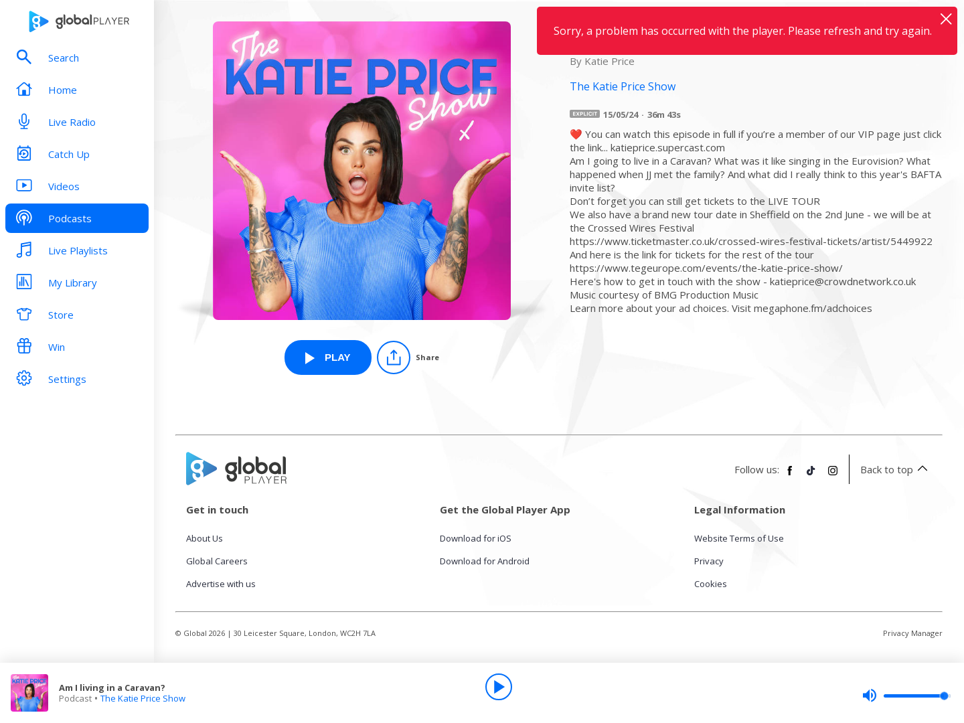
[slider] (906, 695)
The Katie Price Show (142, 698)
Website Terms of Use (739, 538)
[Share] (408, 357)
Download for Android (485, 561)
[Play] (498, 686)
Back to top (896, 469)
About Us (204, 538)
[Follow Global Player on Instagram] (832, 476)
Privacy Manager (913, 633)
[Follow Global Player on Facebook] (790, 476)
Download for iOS (475, 538)
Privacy (709, 561)
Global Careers (217, 561)
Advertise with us (221, 584)
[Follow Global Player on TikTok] (811, 476)
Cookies (710, 584)
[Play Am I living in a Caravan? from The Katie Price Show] (328, 357)
